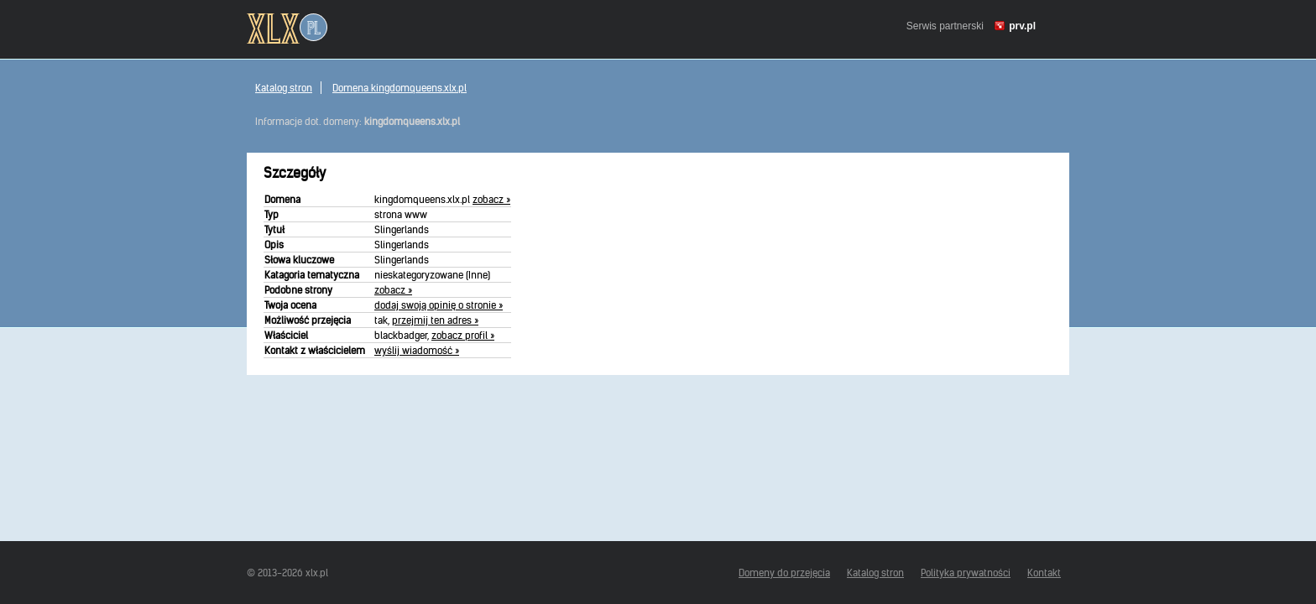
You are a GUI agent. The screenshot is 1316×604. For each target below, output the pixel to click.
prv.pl (1022, 26)
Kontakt (1044, 572)
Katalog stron (283, 87)
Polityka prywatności (965, 572)
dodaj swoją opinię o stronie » (438, 305)
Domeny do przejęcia (784, 572)
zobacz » (491, 199)
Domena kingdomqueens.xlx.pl (399, 87)
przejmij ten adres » (435, 320)
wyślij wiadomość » (416, 350)
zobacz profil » (462, 335)
